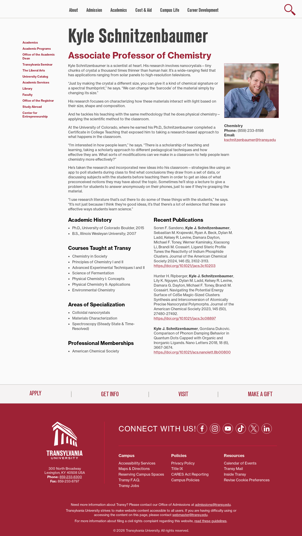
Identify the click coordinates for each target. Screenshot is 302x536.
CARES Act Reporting (190, 455)
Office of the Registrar (38, 100)
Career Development (202, 10)
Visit (183, 527)
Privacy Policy (183, 444)
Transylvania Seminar (37, 64)
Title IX (177, 450)
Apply (35, 526)
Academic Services (35, 82)
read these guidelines (210, 502)
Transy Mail (233, 450)
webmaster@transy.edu (190, 496)
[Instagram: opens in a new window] (215, 410)
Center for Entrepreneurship (35, 114)
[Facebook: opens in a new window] (202, 410)
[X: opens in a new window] (254, 410)
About (73, 10)
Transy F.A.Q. (129, 461)
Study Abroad (32, 106)
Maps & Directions (134, 450)
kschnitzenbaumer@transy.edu (250, 140)
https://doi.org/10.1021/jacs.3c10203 (184, 265)
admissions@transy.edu (213, 486)
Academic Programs (36, 48)
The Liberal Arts (33, 70)
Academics (118, 10)
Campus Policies (185, 461)
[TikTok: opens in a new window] (241, 410)
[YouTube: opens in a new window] (228, 410)
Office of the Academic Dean (38, 56)
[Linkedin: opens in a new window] (267, 410)
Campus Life (169, 10)
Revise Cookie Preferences (247, 461)
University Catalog (35, 76)
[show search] (290, 9)
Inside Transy (235, 455)
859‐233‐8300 (70, 458)
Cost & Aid (143, 10)
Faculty (27, 94)
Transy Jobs (129, 467)
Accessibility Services (137, 444)
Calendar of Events (240, 444)
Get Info (110, 527)
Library (27, 88)
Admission (94, 10)
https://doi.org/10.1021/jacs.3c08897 (185, 318)
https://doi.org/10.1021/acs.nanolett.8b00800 (192, 352)
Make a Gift (260, 527)
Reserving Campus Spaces (141, 455)
